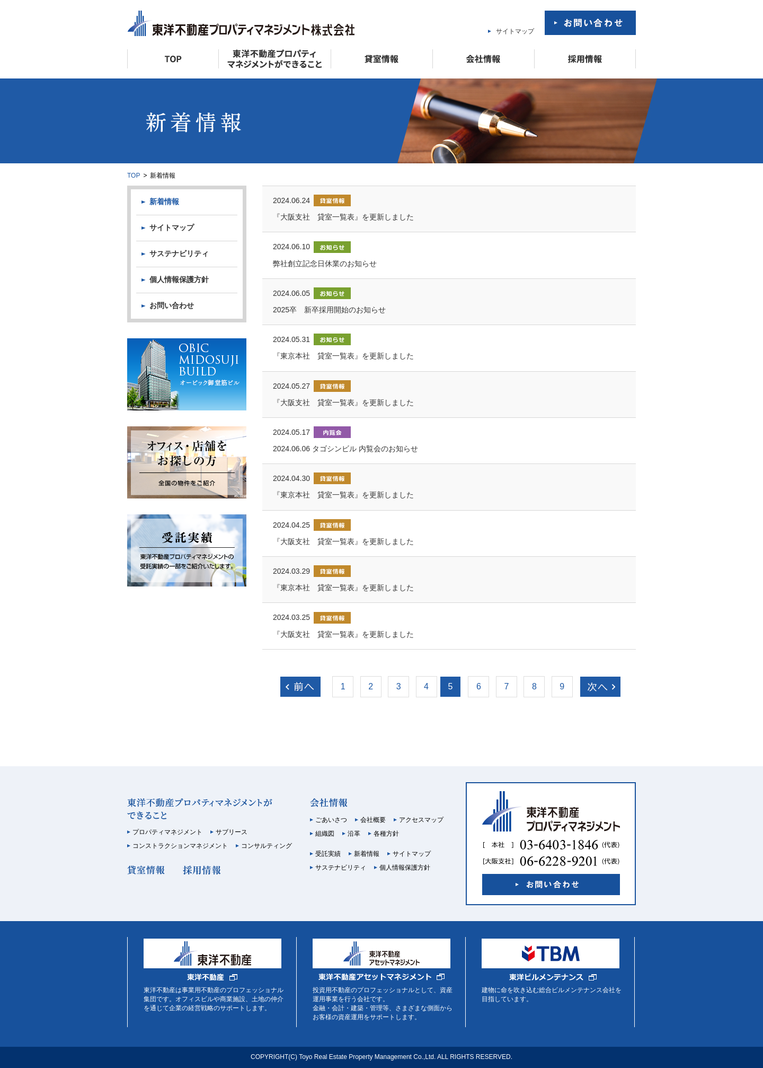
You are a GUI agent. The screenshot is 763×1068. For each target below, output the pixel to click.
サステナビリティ (179, 253)
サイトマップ (515, 31)
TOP (133, 175)
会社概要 (373, 820)
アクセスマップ (421, 820)
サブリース (231, 832)
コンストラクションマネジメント (180, 846)
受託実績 (328, 853)
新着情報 (164, 201)
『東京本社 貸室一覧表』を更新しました (343, 356)
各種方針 (386, 833)
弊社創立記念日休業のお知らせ (325, 263)
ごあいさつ (331, 820)
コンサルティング (266, 846)
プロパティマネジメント (167, 832)
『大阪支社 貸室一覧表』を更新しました (343, 217)
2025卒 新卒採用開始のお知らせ (329, 309)
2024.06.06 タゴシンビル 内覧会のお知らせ (345, 448)
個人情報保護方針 (179, 279)
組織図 (324, 833)
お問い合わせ (171, 305)
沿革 (354, 833)
